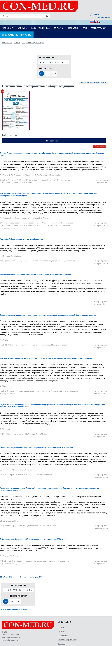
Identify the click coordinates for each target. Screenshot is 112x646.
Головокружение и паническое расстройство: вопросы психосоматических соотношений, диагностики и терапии (48, 315)
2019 (63, 62)
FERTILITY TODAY (98, 28)
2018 (57, 62)
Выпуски (17, 43)
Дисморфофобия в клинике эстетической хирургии (21, 239)
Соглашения (63, 635)
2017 (51, 62)
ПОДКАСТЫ (72, 28)
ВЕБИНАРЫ (22, 28)
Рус (91, 21)
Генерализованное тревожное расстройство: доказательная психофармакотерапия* (36, 274)
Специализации (28, 43)
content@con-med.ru (10, 640)
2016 (44, 62)
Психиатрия (39, 43)
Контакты (61, 643)
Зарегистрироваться (102, 17)
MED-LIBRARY (7, 28)
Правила (61, 631)
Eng (96, 21)
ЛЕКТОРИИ (58, 28)
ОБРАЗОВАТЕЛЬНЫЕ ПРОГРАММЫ (17, 35)
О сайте (61, 627)
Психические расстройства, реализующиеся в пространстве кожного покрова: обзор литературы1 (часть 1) (46, 358)
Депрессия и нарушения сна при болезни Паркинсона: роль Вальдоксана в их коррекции (36, 447)
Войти (96, 14)
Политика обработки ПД (68, 639)
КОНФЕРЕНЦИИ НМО (40, 28)
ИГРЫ (84, 28)
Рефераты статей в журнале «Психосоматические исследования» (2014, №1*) (33, 539)
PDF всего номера (54, 141)
